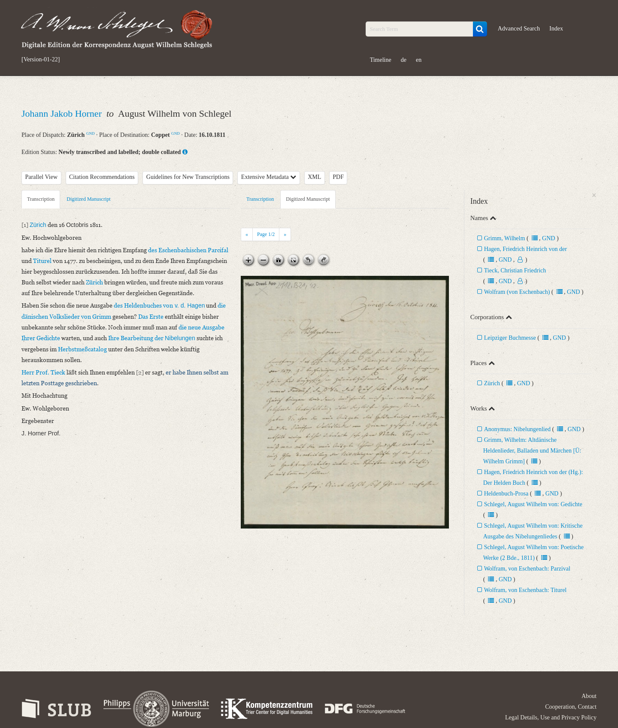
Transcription (41, 199)
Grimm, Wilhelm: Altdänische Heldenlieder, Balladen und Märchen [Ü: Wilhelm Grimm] (532, 451)
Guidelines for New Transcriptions (188, 177)
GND (90, 133)
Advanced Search (519, 28)
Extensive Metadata (268, 177)
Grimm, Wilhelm (505, 238)
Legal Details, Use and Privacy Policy (551, 717)
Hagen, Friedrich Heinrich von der (525, 249)
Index (556, 28)
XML (314, 177)
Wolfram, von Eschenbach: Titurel (525, 590)
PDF (338, 177)
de (403, 60)
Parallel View (41, 177)
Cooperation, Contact (571, 707)
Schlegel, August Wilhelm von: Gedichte (533, 504)
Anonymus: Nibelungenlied (517, 429)
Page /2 (266, 234)
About (589, 696)
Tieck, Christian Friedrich (515, 270)
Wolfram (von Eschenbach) (517, 292)
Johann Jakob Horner (62, 113)
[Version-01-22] (40, 60)
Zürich (492, 383)
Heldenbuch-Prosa (506, 493)
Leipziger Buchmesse (510, 338)
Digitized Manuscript (88, 199)
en (418, 60)
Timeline (380, 60)
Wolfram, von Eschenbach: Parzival (527, 568)
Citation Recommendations (102, 177)
